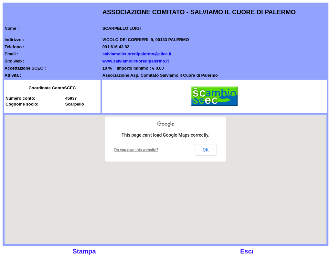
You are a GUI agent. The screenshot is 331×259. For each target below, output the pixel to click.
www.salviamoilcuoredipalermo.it (135, 61)
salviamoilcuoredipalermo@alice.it (137, 53)
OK (205, 149)
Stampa (84, 251)
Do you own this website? (136, 150)
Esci (246, 251)
